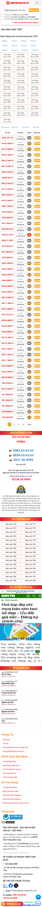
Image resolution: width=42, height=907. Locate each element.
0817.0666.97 (7, 246)
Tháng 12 (35, 50)
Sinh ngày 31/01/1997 (7, 120)
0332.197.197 (7, 138)
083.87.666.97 (8, 155)
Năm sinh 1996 (11, 576)
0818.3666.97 (7, 218)
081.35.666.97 (8, 200)
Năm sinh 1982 (11, 548)
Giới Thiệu (6, 740)
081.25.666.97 (8, 189)
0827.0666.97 (7, 195)
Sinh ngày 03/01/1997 (34, 56)
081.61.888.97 (8, 337)
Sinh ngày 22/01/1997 (7, 101)
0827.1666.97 (7, 206)
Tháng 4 (33, 41)
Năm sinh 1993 (30, 568)
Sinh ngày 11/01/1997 (21, 75)
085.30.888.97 (8, 377)
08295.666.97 (7, 178)
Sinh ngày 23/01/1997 (21, 101)
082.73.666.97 (8, 166)
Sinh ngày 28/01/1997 (7, 114)
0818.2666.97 (7, 258)
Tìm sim (34, 10)
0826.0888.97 (7, 280)
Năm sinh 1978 (11, 540)
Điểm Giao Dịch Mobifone (12, 799)
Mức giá (26, 127)
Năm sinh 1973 (30, 528)
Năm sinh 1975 (30, 532)
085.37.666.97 (8, 349)
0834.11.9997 (7, 240)
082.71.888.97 (8, 360)
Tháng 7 (24, 45)
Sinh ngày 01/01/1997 (7, 56)
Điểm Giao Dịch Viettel (10, 791)
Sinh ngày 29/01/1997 (21, 114)
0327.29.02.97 (8, 315)
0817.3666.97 (7, 223)
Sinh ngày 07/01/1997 (7, 69)
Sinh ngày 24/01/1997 (34, 101)
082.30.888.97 (8, 292)
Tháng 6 (14, 45)
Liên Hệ (5, 743)
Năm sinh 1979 (30, 540)
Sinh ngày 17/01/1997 (21, 88)
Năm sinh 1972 (11, 528)
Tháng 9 (5, 50)
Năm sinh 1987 (30, 556)
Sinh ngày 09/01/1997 (34, 69)
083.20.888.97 (8, 372)
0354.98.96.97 (8, 229)
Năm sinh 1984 (11, 552)
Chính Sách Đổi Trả (9, 773)
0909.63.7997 (7, 235)
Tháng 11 (25, 50)
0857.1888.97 (7, 263)
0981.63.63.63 (13, 904)
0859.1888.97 (7, 269)
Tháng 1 (5, 41)
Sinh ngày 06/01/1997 (34, 62)
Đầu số (15, 127)
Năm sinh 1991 (30, 564)
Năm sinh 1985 (30, 552)
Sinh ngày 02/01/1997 (21, 56)
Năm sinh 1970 (11, 524)
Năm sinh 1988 (11, 560)
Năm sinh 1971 (30, 524)
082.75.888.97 (8, 297)
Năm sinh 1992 (11, 568)
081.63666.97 (7, 394)
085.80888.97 (7, 412)
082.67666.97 (7, 383)
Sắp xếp (36, 127)
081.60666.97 (7, 406)
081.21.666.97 (8, 343)
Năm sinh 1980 (11, 544)
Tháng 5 (5, 45)
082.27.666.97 (8, 161)
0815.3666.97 (7, 212)
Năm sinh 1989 (30, 560)
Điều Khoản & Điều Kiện (11, 765)
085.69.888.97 (8, 320)
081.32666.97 (7, 252)
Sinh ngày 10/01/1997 (7, 75)
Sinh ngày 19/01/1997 (7, 95)
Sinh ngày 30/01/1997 (34, 114)
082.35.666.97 (8, 183)
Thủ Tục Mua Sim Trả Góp (12, 769)
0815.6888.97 (7, 332)
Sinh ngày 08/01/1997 (21, 69)
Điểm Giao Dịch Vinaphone (12, 795)
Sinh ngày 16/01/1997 (7, 88)
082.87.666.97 (8, 172)
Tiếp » (30, 424)
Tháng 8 (33, 45)
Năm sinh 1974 (11, 532)
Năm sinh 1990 (11, 564)
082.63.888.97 (8, 286)
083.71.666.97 (8, 355)
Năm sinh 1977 (30, 536)
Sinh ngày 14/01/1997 (21, 82)
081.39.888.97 (8, 149)
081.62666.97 (7, 400)
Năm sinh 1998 (11, 580)
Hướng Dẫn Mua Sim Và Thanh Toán (15, 747)
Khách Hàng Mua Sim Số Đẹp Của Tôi (16, 803)
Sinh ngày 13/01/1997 (7, 82)
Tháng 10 (14, 50)
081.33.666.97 (8, 389)
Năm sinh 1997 (30, 576)
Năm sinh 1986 (11, 556)
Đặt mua (37, 138)
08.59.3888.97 (8, 366)
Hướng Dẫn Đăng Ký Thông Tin (13, 751)
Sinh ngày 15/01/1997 (34, 82)
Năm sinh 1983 (30, 548)
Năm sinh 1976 (11, 536)
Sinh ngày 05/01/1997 (21, 62)
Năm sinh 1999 (30, 580)
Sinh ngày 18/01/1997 (34, 88)
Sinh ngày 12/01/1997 (34, 75)
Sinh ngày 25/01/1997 (7, 108)
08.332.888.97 (8, 143)
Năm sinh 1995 (30, 572)
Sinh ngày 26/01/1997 (21, 108)
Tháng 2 (14, 41)
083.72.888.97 (8, 309)
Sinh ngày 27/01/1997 (34, 108)
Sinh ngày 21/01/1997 (34, 95)
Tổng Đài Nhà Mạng (10, 787)
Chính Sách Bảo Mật (10, 777)
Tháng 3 (24, 41)
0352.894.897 (7, 417)
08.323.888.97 (8, 326)
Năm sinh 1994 (11, 572)
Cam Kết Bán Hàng (9, 761)
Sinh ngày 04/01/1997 (7, 62)
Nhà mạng (6, 127)
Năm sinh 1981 (30, 544)
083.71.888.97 (8, 303)
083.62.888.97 (8, 275)
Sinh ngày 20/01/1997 (21, 95)
